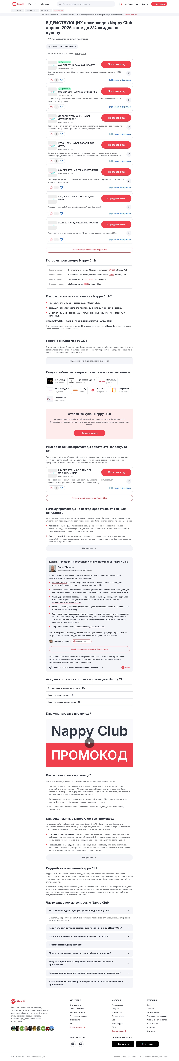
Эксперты (151, 1027)
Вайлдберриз (117, 1023)
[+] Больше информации (120, 80)
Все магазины (119, 1031)
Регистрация (132, 4)
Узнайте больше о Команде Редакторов (89, 649)
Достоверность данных (157, 1016)
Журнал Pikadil (153, 1012)
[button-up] (51, 80)
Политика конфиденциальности (153, 1057)
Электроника (75, 1005)
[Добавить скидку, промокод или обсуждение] (159, 4)
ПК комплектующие (78, 1016)
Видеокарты (75, 1020)
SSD (71, 1023)
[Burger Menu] (32, 4)
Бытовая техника (77, 1012)
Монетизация (152, 1023)
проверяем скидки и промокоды (90, 626)
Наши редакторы (59, 582)
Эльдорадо (117, 1012)
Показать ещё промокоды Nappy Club (89, 249)
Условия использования (125, 1057)
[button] (60, 3)
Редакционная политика (157, 1020)
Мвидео (115, 1009)
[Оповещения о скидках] (121, 4)
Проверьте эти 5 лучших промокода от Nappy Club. (74, 303)
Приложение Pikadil (122, 1038)
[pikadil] (17, 4)
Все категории (78, 1027)
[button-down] (61, 80)
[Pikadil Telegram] (81, 1044)
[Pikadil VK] (73, 1044)
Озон (114, 1020)
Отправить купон (90, 433)
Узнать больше (131, 15)
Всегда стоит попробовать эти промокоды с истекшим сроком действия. (85, 308)
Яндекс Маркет (118, 1016)
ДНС (114, 1027)
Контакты (151, 1031)
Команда (150, 1009)
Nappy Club (80, 53)
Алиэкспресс (117, 1005)
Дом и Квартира (77, 1009)
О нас (149, 1005)
